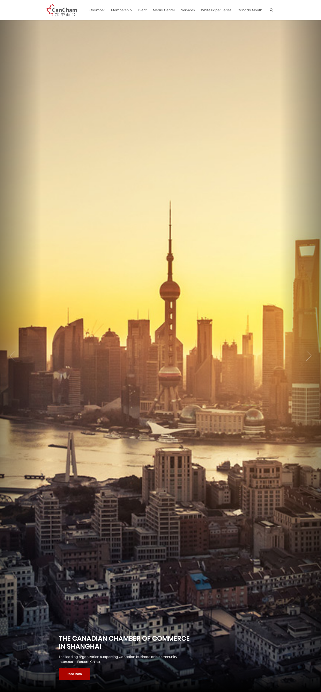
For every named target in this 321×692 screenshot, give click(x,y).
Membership (121, 10)
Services (188, 10)
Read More (74, 674)
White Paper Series (216, 10)
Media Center (164, 10)
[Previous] (20, 356)
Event (142, 10)
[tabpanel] (160, 356)
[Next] (300, 356)
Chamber (97, 10)
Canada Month (250, 10)
